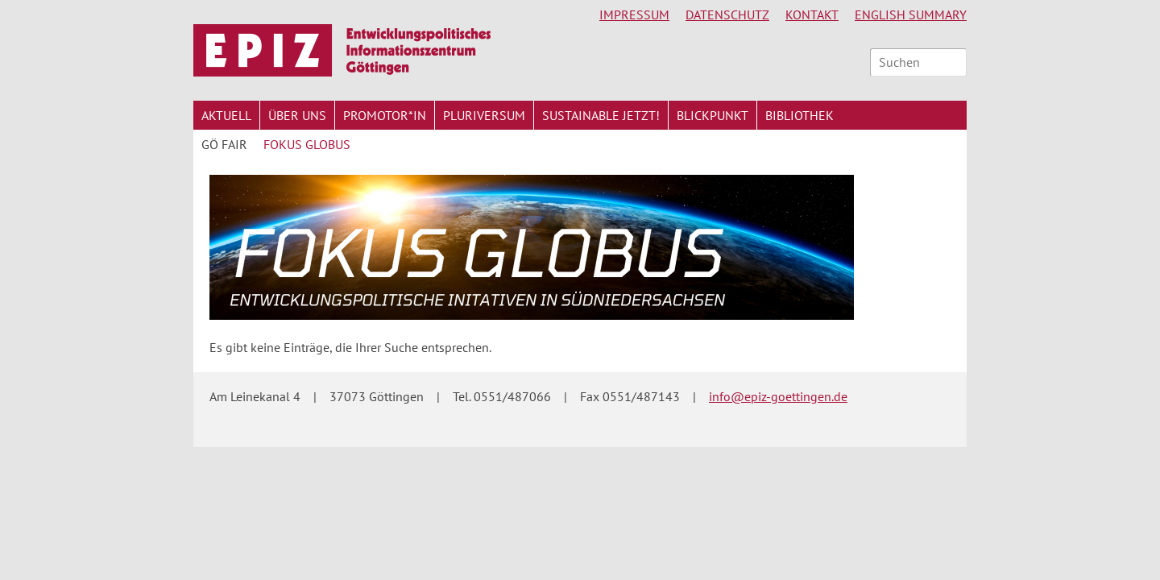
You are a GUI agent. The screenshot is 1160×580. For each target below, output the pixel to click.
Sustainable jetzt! (601, 115)
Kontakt (812, 14)
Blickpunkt (712, 115)
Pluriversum (484, 115)
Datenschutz (727, 14)
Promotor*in (384, 115)
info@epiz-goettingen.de (778, 396)
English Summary (911, 14)
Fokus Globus (306, 144)
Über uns (297, 115)
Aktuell (226, 115)
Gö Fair (224, 144)
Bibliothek (799, 115)
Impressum (634, 14)
